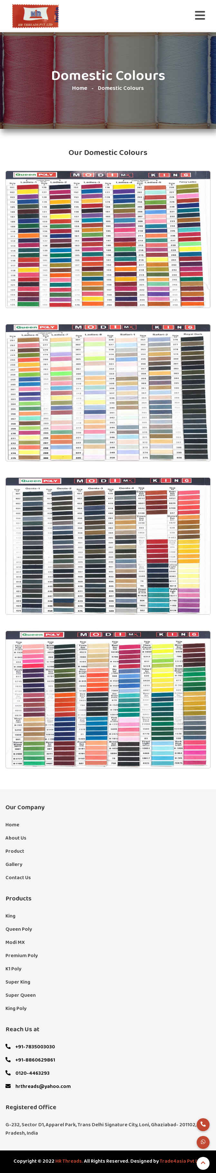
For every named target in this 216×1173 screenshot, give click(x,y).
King (10, 916)
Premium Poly (21, 956)
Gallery (13, 865)
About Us (15, 838)
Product (14, 851)
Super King (17, 982)
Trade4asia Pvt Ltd (181, 1161)
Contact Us (18, 878)
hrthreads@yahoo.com (38, 1086)
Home (79, 88)
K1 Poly (13, 969)
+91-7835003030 (30, 1047)
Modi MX (15, 942)
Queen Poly (18, 929)
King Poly (15, 1009)
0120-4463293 (27, 1073)
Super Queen (20, 995)
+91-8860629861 (30, 1060)
